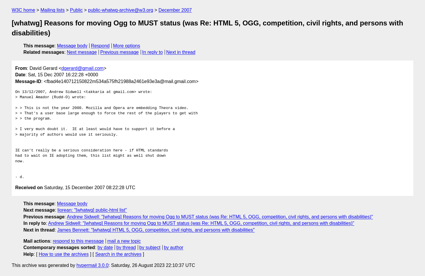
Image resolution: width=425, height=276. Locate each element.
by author (173, 247)
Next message (82, 52)
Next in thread (180, 52)
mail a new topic (124, 241)
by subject (149, 247)
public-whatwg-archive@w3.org (120, 10)
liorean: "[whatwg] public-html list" (92, 210)
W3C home (23, 10)
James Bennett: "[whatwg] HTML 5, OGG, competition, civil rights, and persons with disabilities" (156, 229)
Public (76, 10)
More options (126, 45)
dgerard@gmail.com (82, 68)
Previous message (119, 52)
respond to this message (78, 241)
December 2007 (175, 10)
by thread (126, 247)
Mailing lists (52, 10)
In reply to (152, 52)
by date (105, 247)
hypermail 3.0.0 (92, 265)
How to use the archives (64, 254)
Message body (72, 45)
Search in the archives (118, 254)
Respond (100, 45)
